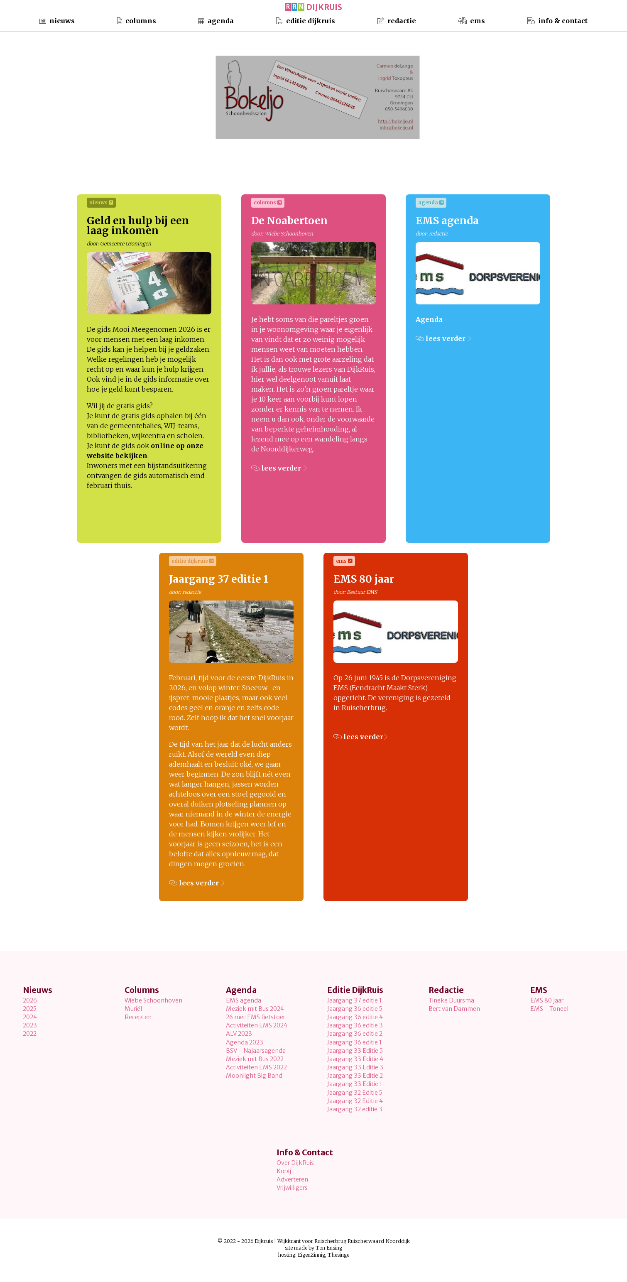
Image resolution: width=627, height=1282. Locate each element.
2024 (30, 1017)
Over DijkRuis (295, 1163)
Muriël (133, 1008)
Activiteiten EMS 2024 (256, 1025)
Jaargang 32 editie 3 (354, 1109)
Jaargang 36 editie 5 (354, 1008)
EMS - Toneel (549, 1008)
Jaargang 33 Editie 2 (355, 1075)
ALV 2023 (239, 1033)
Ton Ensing (329, 1248)
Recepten (138, 1017)
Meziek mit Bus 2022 (255, 1059)
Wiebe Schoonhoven (153, 1000)
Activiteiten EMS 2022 (256, 1067)
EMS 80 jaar (546, 1000)
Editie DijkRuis (305, 19)
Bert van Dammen (454, 1008)
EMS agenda (243, 1000)
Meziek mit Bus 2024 (255, 1008)
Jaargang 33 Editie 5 (355, 1050)
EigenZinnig (311, 1255)
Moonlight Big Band (254, 1075)
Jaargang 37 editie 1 (354, 1000)
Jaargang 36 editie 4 (355, 1017)
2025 (30, 1008)
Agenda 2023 (244, 1042)
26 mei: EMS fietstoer (255, 1017)
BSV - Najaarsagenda (256, 1050)
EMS (471, 19)
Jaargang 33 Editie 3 (355, 1067)
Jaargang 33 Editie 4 (355, 1059)
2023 (30, 1025)
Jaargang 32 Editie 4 (355, 1101)
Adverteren (292, 1179)
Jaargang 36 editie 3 (355, 1025)
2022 (30, 1033)
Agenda (216, 19)
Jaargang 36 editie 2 (354, 1033)
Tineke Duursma (451, 1000)
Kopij (284, 1171)
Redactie (396, 19)
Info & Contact (557, 19)
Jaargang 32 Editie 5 (354, 1092)
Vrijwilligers (292, 1187)
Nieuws (57, 19)
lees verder (279, 468)
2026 (30, 1000)
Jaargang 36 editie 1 (354, 1042)
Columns (136, 19)
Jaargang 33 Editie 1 (354, 1084)
